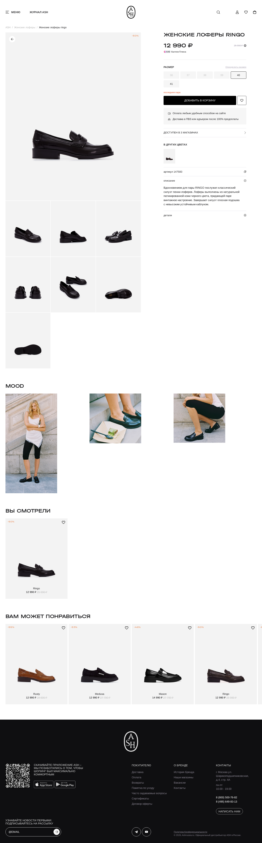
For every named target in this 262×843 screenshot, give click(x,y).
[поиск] (218, 12)
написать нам (229, 811)
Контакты (180, 787)
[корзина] (255, 12)
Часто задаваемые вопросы (149, 793)
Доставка (137, 772)
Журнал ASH (39, 12)
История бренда (184, 772)
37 (188, 75)
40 (238, 75)
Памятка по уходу (143, 787)
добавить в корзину (200, 100)
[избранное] (246, 12)
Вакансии (180, 782)
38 (204, 75)
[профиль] (237, 12)
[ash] (131, 12)
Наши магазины (183, 777)
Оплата (136, 777)
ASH (8, 27)
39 (221, 75)
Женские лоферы (24, 27)
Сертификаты (140, 798)
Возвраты (138, 782)
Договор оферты (142, 803)
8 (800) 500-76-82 (226, 797)
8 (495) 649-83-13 (226, 801)
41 (171, 83)
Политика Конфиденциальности (190, 832)
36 (171, 75)
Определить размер (235, 67)
